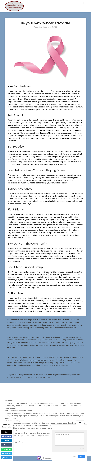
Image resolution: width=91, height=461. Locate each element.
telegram (6, 453)
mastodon (6, 458)
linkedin (6, 440)
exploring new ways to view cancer (33, 360)
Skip (74, 456)
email (6, 445)
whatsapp (6, 449)
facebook (6, 436)
